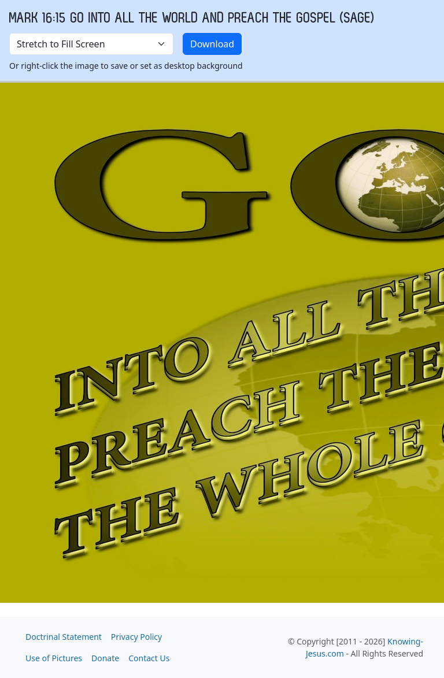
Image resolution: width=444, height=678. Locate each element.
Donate (105, 658)
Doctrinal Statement (63, 636)
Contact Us (148, 658)
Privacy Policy (136, 636)
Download (212, 44)
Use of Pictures (53, 658)
